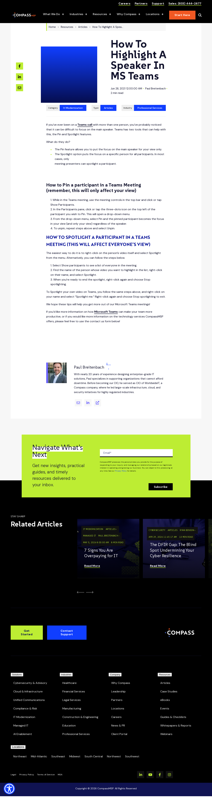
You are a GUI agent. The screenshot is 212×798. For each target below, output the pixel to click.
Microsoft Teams (106, 304)
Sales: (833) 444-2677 (184, 3)
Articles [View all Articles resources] (108, 100)
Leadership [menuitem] (118, 687)
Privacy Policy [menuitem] (26, 774)
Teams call (85, 117)
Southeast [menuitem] (58, 756)
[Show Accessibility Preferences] (9, 788)
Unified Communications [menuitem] (29, 695)
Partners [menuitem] (116, 695)
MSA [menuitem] (60, 774)
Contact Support (67, 624)
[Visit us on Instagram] (169, 774)
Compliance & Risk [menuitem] (25, 704)
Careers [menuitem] (116, 712)
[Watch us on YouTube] (150, 774)
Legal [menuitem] (13, 774)
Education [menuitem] (69, 721)
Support (158, 3)
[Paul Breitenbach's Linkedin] (88, 394)
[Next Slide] (90, 584)
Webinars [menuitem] (166, 729)
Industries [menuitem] (66, 668)
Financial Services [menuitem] (73, 687)
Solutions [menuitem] (17, 668)
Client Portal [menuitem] (119, 729)
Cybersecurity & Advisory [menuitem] (30, 678)
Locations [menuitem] (117, 704)
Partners (141, 3)
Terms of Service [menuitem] (46, 774)
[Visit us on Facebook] (159, 774)
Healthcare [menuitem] (69, 678)
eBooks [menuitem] (165, 695)
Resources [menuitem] (165, 668)
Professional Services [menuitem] (76, 729)
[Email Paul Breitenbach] (78, 394)
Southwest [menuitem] (132, 756)
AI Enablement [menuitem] (22, 729)
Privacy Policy (121, 463)
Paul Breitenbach (155, 84)
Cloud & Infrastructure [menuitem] (28, 687)
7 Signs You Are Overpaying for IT (101, 544)
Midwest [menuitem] (74, 756)
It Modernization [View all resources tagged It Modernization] (73, 100)
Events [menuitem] (164, 704)
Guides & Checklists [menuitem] (173, 712)
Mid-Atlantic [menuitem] (39, 756)
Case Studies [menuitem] (168, 687)
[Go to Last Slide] (80, 584)
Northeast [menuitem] (20, 756)
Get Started (27, 624)
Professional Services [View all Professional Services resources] (150, 100)
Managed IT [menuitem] (20, 721)
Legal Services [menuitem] (71, 695)
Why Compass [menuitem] (120, 678)
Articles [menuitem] (165, 678)
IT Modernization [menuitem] (24, 712)
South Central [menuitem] (94, 756)
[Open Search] (200, 15)
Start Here (182, 15)
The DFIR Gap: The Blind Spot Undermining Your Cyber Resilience (173, 542)
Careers (124, 3)
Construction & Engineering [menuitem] (80, 712)
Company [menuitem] (115, 668)
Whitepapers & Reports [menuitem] (175, 721)
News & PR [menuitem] (118, 721)
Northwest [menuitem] (114, 756)
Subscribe (160, 478)
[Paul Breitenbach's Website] (97, 394)
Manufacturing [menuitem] (71, 704)
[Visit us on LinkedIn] (140, 774)
